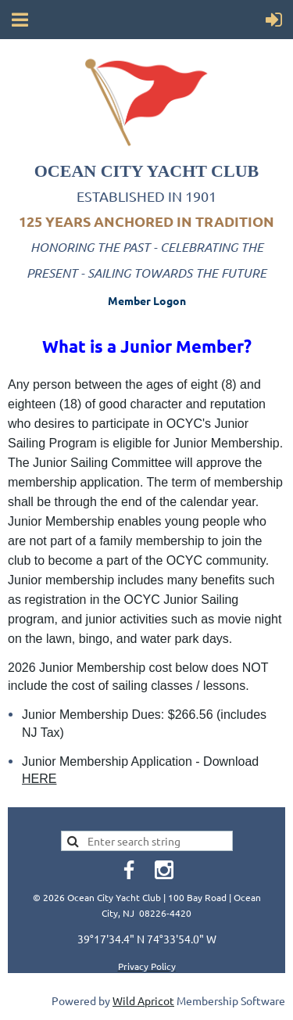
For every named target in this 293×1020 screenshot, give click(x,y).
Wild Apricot (143, 1000)
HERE (39, 778)
